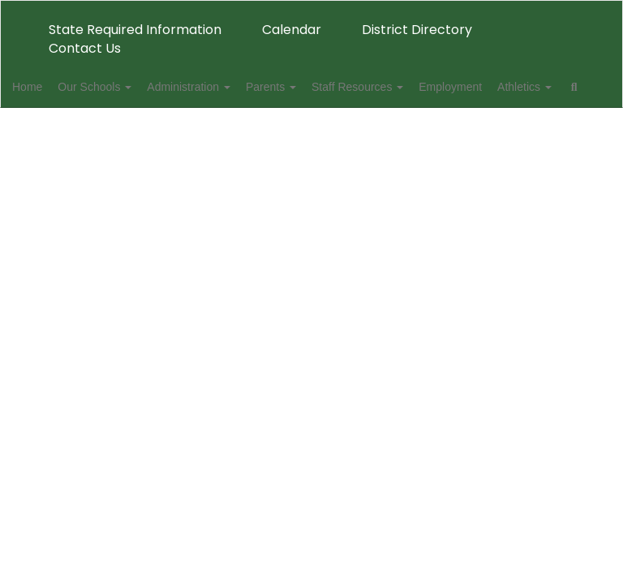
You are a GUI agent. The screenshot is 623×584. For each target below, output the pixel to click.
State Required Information (135, 29)
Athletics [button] (64, 127)
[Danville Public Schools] (311, 11)
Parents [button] (323, 86)
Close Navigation (197, 133)
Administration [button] (231, 86)
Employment (520, 86)
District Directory (417, 29)
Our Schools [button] (128, 86)
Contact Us (85, 48)
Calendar (291, 29)
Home (52, 86)
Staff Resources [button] (418, 86)
